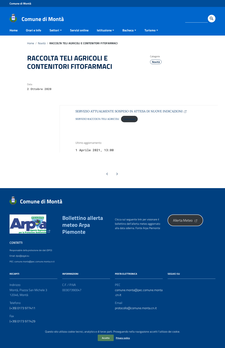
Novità (42, 46)
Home (14, 33)
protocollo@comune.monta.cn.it (136, 311)
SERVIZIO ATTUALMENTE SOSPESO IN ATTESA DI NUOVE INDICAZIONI (131, 115)
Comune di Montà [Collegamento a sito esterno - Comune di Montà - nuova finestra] (20, 3)
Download (129, 122)
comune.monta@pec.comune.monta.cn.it (139, 295)
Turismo (150, 33)
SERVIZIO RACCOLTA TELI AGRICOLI (97, 122)
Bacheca (128, 33)
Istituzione (104, 33)
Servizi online (79, 33)
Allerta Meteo (185, 223)
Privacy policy (123, 338)
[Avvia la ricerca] (211, 18)
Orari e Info (33, 33)
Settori (54, 33)
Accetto (106, 338)
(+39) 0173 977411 (22, 311)
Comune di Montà (43, 19)
